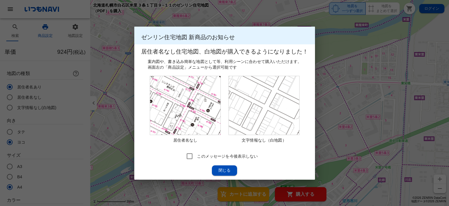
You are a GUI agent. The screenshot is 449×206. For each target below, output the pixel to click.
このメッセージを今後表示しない (227, 156)
